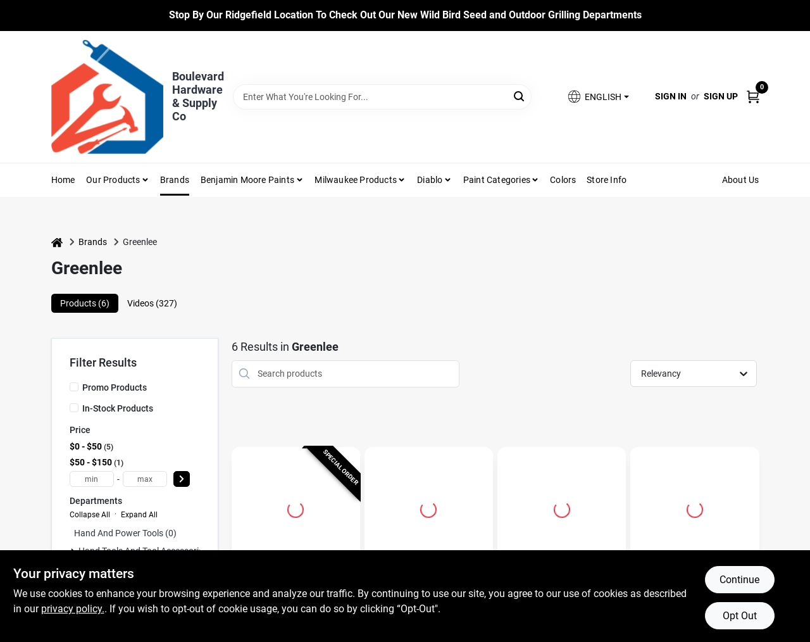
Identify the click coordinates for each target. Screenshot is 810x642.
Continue (739, 580)
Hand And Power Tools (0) (125, 533)
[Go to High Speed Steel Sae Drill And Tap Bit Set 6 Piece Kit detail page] (694, 507)
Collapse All (90, 514)
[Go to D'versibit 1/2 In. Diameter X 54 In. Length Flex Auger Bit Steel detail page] (295, 507)
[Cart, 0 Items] (753, 96)
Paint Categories (496, 180)
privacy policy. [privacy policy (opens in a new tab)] (72, 609)
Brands (174, 180)
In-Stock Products (117, 408)
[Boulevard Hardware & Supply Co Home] (107, 97)
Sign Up (721, 96)
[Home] (57, 242)
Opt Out (740, 616)
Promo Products (114, 387)
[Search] (520, 95)
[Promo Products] (74, 386)
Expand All (139, 514)
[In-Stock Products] (74, 407)
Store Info (606, 180)
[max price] (145, 479)
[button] (597, 96)
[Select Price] (181, 479)
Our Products (113, 180)
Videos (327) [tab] (152, 303)
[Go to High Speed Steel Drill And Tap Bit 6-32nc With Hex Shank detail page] (562, 507)
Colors (563, 180)
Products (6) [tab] (84, 303)
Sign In (671, 96)
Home (63, 180)
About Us (740, 180)
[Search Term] (382, 97)
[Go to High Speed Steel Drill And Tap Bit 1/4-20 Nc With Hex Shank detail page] (428, 507)
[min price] (92, 479)
